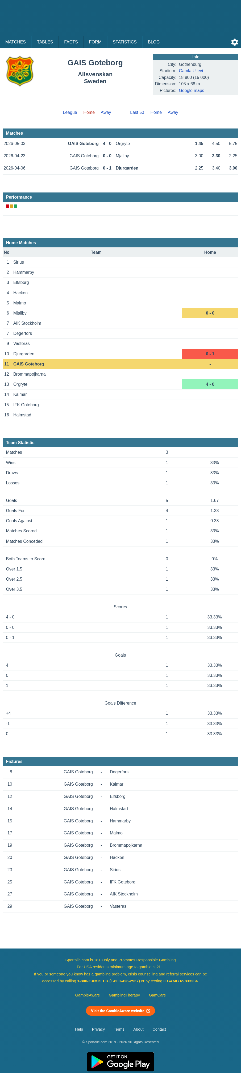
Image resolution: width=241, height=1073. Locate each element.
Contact (159, 1029)
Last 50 (137, 112)
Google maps (191, 90)
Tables (45, 42)
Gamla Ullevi (191, 71)
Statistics (125, 42)
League (70, 112)
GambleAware (87, 995)
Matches (15, 42)
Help (79, 1029)
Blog (154, 42)
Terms (119, 1029)
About (138, 1029)
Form (95, 42)
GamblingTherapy (124, 995)
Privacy (98, 1029)
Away (106, 112)
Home (156, 112)
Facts (71, 42)
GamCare (157, 995)
